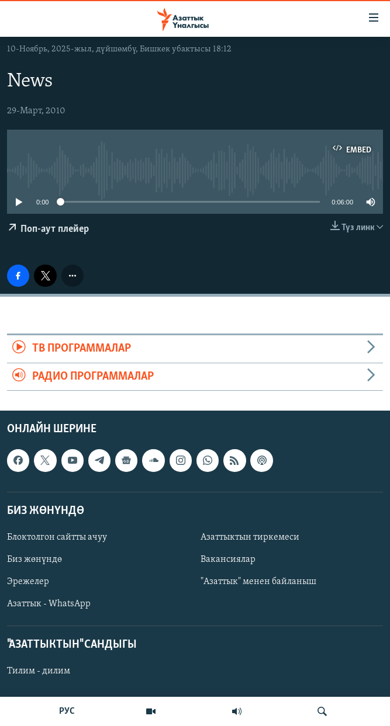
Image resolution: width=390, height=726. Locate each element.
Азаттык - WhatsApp (49, 604)
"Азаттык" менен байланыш (258, 581)
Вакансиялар (228, 559)
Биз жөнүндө (34, 559)
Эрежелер (28, 581)
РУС (67, 711)
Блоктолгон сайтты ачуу (57, 537)
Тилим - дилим (38, 671)
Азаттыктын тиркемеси (250, 537)
